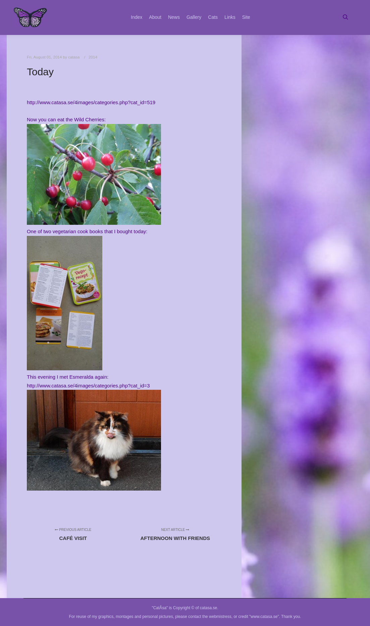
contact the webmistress (209, 616)
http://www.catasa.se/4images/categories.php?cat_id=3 (88, 385)
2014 (93, 57)
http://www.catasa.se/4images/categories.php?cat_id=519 (91, 102)
